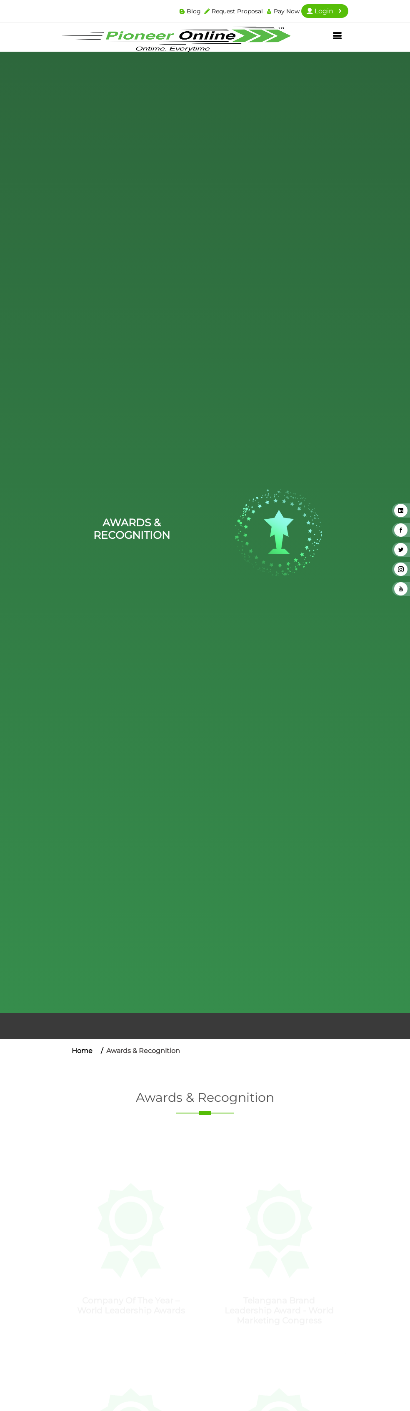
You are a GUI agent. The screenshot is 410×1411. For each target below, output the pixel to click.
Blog (194, 11)
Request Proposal (237, 11)
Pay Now (287, 11)
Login (325, 11)
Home (82, 1051)
